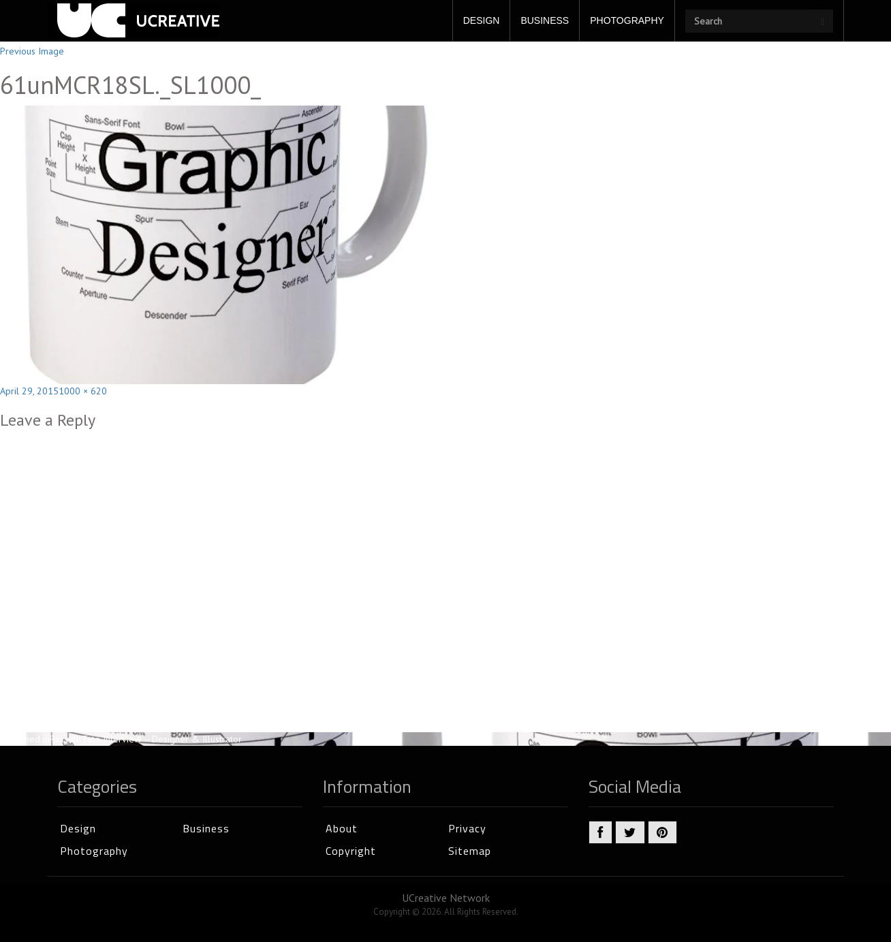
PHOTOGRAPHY (627, 20)
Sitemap (469, 851)
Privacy (467, 828)
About (342, 828)
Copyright (351, 851)
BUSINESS (544, 20)
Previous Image (32, 51)
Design (78, 828)
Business (206, 828)
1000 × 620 (83, 391)
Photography (94, 851)
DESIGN (481, 20)
